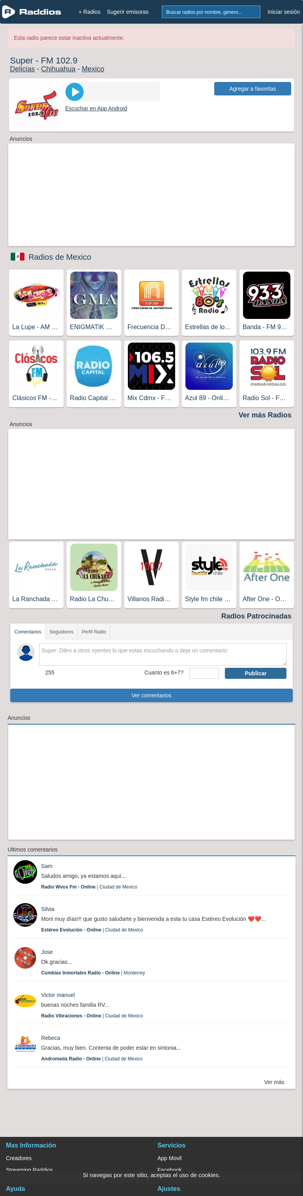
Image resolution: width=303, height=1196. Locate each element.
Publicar (255, 673)
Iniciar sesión (283, 12)
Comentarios (27, 632)
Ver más (274, 1082)
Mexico (93, 69)
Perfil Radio (94, 632)
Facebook (169, 1170)
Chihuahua (58, 69)
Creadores (19, 1158)
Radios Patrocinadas (256, 616)
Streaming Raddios (29, 1170)
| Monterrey (93, 973)
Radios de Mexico (59, 257)
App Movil (169, 1158)
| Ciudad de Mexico (89, 887)
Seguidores (62, 632)
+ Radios (90, 12)
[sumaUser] (204, 673)
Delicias (22, 69)
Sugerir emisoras (128, 12)
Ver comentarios (151, 695)
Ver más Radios (265, 415)
